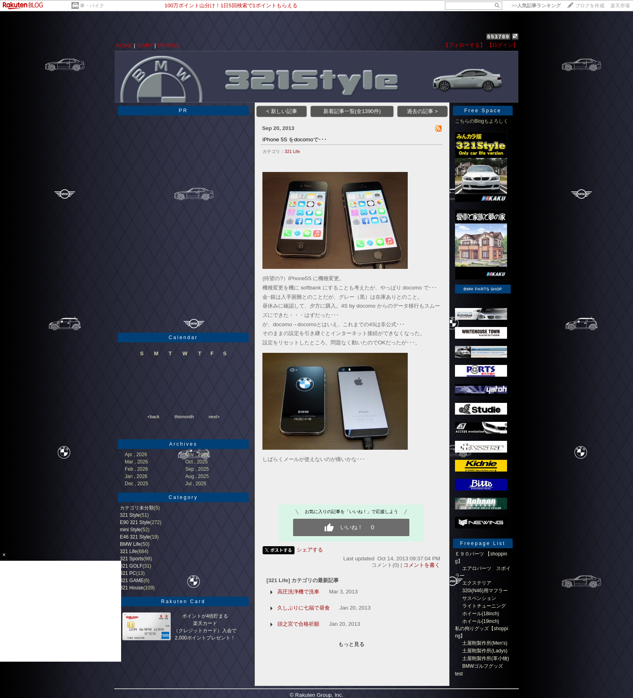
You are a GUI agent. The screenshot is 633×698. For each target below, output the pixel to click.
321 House (131, 588)
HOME (124, 45)
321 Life (128, 551)
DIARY (145, 45)
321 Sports (131, 559)
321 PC (128, 573)
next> (214, 416)
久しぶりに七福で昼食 (303, 608)
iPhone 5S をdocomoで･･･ (294, 139)
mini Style (130, 529)
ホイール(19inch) (480, 621)
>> (536, 5)
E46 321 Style (135, 537)
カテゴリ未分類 (137, 508)
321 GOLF (131, 566)
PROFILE (168, 45)
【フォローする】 (464, 45)
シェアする (310, 550)
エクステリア (476, 583)
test (459, 674)
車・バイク (92, 5)
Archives (183, 444)
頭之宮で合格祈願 (298, 624)
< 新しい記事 (281, 111)
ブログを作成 (589, 5)
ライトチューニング (484, 606)
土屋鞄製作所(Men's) (484, 643)
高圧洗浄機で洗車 (298, 592)
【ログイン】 (502, 45)
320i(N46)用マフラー (485, 590)
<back (153, 416)
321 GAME (132, 580)
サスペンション (479, 598)
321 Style (130, 515)
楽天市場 (620, 5)
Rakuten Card (183, 601)
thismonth (184, 416)
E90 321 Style (135, 522)
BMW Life (130, 544)
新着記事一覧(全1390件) (352, 111)
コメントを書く (421, 565)
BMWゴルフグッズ (482, 666)
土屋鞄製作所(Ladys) (484, 651)
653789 (498, 37)
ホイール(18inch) (480, 613)
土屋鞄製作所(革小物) (485, 658)
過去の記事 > (422, 111)
